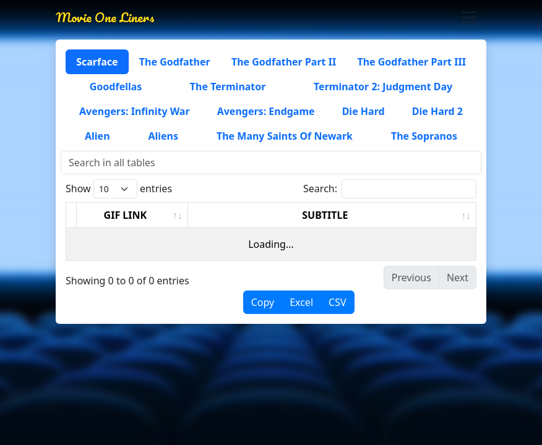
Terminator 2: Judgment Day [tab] (383, 86)
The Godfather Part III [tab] (411, 62)
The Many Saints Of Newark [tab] (285, 136)
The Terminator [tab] (228, 86)
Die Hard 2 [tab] (437, 111)
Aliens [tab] (163, 136)
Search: (389, 188)
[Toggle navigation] (469, 17)
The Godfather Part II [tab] (283, 62)
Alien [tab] (97, 136)
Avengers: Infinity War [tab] (134, 111)
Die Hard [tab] (363, 111)
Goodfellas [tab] (116, 86)
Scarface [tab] (97, 62)
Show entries (119, 188)
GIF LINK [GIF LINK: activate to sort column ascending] (125, 215)
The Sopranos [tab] (424, 136)
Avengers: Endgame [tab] (266, 111)
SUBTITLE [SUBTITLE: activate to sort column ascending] (325, 215)
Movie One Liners (105, 17)
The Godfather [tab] (174, 62)
